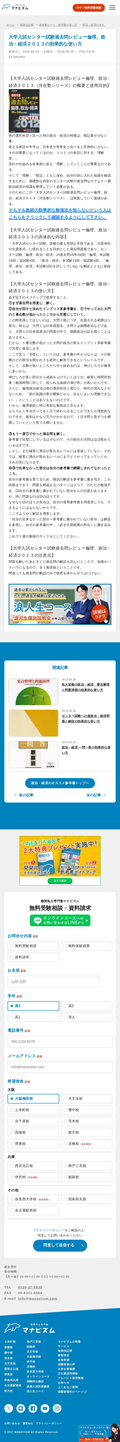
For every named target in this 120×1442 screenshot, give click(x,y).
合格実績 (63, 1359)
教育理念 (63, 1355)
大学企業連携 (66, 1369)
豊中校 (8, 1352)
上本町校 (10, 1341)
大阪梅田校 (34, 1356)
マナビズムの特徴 (69, 1341)
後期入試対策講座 (38, 1386)
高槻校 (8, 1347)
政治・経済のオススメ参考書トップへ (60, 783)
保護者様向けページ (72, 1391)
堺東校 (8, 1374)
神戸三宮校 (34, 1341)
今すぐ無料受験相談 (88, 7)
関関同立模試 (35, 1381)
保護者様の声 (66, 1364)
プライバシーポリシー (49, 1230)
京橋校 (31, 1366)
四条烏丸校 (11, 1380)
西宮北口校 (11, 1369)
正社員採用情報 (68, 1373)
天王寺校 (32, 1351)
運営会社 (28, 1423)
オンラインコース (38, 1376)
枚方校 (8, 1390)
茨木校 (8, 1358)
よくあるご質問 (68, 1387)
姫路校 (31, 1346)
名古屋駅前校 (12, 1385)
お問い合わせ (12, 1423)
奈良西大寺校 (35, 1371)
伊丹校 (31, 1361)
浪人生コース (35, 1391)
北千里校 (10, 1363)
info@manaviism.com (38, 1298)
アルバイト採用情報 (71, 1378)
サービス (63, 1346)
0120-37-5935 (30, 1287)
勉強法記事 (65, 1350)
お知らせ (63, 1382)
